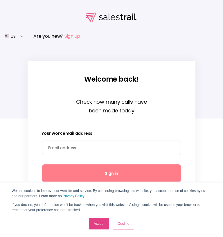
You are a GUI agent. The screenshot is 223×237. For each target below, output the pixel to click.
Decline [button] (123, 224)
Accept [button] (99, 224)
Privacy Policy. (74, 196)
